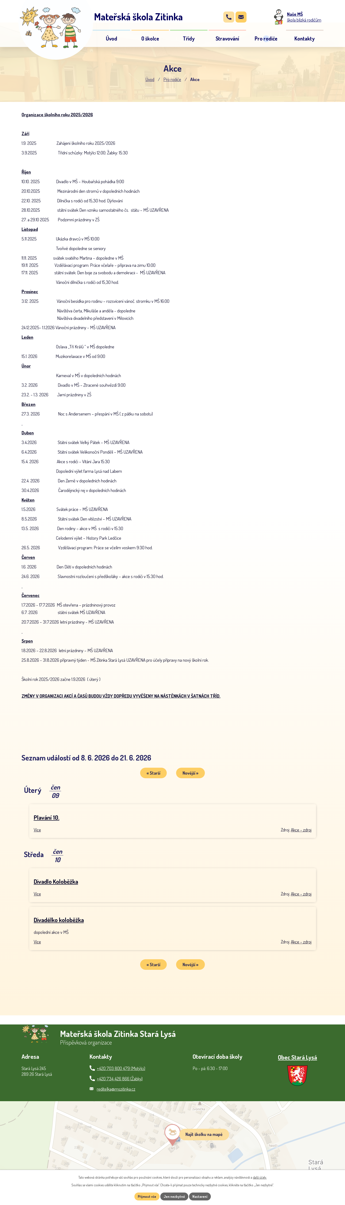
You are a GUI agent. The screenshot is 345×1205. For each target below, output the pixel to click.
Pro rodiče (172, 79)
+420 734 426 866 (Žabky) (120, 1079)
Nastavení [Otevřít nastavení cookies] (199, 1196)
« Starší (153, 773)
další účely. (260, 1177)
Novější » (190, 773)
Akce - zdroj (301, 830)
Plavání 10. (46, 817)
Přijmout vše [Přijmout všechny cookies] (147, 1196)
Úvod (149, 79)
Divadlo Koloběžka (56, 881)
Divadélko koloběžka (59, 920)
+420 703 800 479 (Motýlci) (121, 1068)
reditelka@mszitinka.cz (116, 1089)
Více (37, 830)
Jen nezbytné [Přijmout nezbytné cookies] (174, 1196)
